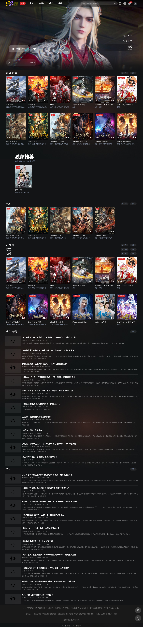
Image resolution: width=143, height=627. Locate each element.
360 (80, 626)
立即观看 (18, 48)
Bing (74, 626)
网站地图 (64, 626)
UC (71, 626)
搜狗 (77, 626)
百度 (68, 626)
